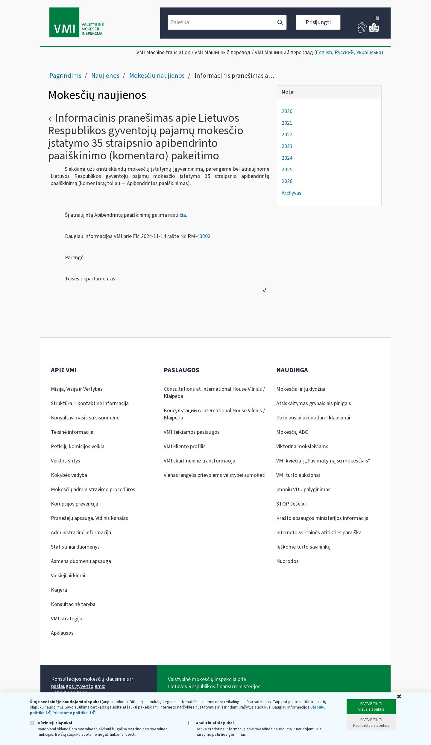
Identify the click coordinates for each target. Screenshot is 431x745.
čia (183, 215)
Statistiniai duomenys (75, 547)
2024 (287, 158)
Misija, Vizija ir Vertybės (77, 389)
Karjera (59, 590)
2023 (287, 146)
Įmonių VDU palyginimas (303, 489)
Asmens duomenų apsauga (81, 561)
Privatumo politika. (70, 713)
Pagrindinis (65, 75)
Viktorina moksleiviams (302, 446)
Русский (344, 52)
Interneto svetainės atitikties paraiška (319, 532)
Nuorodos (287, 561)
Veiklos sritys (65, 461)
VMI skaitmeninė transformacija (199, 461)
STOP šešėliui (291, 504)
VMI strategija (66, 618)
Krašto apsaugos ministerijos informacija (322, 518)
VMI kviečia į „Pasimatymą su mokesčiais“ (323, 461)
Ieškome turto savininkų (303, 547)
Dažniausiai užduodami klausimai (313, 418)
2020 (287, 111)
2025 (287, 169)
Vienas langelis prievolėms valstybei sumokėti (214, 475)
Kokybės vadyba (69, 475)
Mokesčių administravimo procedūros (93, 489)
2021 (287, 123)
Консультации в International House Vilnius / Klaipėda (214, 414)
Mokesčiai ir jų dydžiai (300, 389)
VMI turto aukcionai (298, 475)
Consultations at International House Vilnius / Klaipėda (214, 392)
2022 (287, 134)
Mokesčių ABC (292, 432)
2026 (287, 181)
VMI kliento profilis (185, 446)
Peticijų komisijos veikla (77, 446)
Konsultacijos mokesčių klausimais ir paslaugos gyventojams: (92, 682)
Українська (368, 52)
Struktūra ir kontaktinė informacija (90, 403)
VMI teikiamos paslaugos (192, 432)
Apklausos (62, 633)
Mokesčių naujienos (157, 75)
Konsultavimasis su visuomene (85, 418)
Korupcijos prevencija (74, 504)
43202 (203, 236)
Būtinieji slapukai (51, 723)
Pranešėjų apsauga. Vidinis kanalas (89, 518)
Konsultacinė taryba (73, 604)
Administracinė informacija (81, 532)
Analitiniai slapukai (211, 723)
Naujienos (105, 75)
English (324, 52)
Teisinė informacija (72, 432)
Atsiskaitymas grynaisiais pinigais (313, 403)
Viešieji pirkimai (68, 575)
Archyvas (291, 193)
